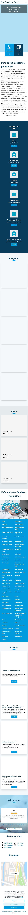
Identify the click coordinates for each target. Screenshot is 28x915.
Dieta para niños (19, 592)
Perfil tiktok (20, 843)
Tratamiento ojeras (20, 537)
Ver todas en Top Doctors (14, 829)
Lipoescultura (18, 521)
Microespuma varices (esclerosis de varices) (20, 615)
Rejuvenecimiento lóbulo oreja (19, 545)
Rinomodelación (19, 541)
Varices (4, 620)
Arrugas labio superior (18, 632)
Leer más (14, 145)
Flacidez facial (18, 602)
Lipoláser (4, 524)
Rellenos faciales (6, 589)
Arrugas (4, 639)
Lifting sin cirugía (6, 605)
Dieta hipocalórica (6, 572)
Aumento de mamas (20, 625)
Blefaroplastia (5, 596)
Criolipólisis (18, 549)
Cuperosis (17, 575)
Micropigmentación (7, 580)
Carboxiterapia (6, 557)
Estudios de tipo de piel (7, 576)
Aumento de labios (7, 544)
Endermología (5, 560)
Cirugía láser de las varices (7, 592)
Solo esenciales (13, 904)
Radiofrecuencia (6, 599)
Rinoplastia (5, 636)
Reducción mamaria (20, 583)
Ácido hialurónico (6, 608)
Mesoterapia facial (7, 541)
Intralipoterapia (19, 605)
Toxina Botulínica (19, 586)
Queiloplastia (18, 636)
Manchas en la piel (19, 572)
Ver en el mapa (14, 873)
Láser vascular (6, 569)
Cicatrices (4, 625)
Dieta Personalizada (7, 613)
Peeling (17, 589)
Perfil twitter (20, 845)
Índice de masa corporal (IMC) (19, 609)
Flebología (17, 623)
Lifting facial (18, 580)
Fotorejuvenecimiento (7, 527)
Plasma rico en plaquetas (6, 537)
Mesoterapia (18, 554)
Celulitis (17, 628)
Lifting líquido (5, 602)
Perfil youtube (8, 847)
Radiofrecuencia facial (6, 632)
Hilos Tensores (6, 583)
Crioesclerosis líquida (20, 557)
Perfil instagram (8, 845)
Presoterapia (18, 560)
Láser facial (5, 623)
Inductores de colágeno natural (19, 533)
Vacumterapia (5, 563)
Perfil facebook (8, 843)
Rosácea (17, 596)
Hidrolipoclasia (19, 524)
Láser (3, 521)
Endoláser (17, 599)
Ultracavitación (6, 586)
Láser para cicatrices (7, 628)
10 (24, 825)
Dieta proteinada (19, 569)
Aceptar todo (14, 907)
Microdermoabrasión (7, 532)
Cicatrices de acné (19, 620)
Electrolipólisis (6, 554)
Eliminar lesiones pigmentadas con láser (19, 564)
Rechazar (14, 900)
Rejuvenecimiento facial (19, 528)
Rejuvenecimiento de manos (7, 550)
